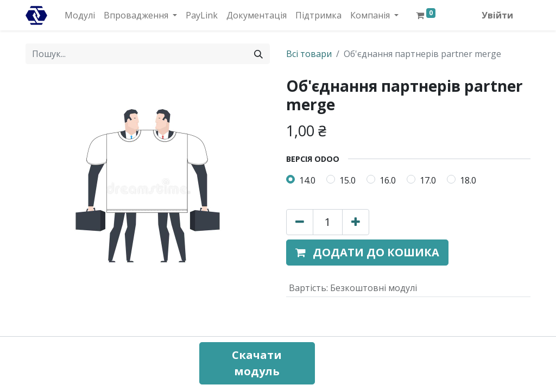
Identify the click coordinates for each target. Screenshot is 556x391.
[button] (367, 252)
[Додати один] (355, 222)
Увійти (497, 15)
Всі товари (309, 54)
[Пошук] (258, 53)
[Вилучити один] (299, 222)
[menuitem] (79, 15)
